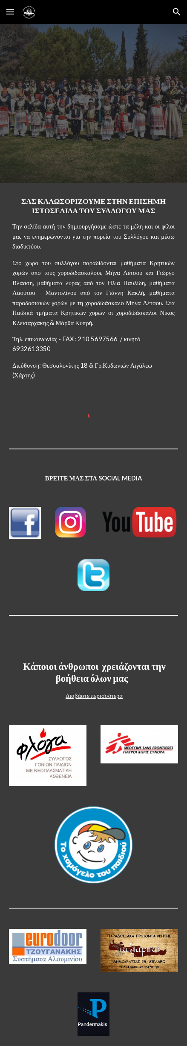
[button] (10, 11)
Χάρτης (23, 375)
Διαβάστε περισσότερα (94, 695)
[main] (93, 288)
